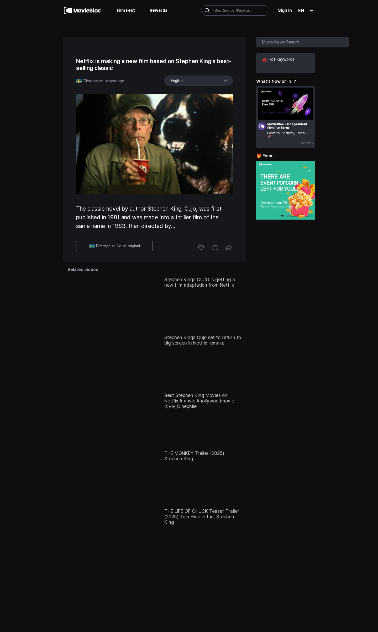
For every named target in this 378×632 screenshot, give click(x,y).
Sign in (285, 10)
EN (301, 10)
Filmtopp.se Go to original (114, 246)
